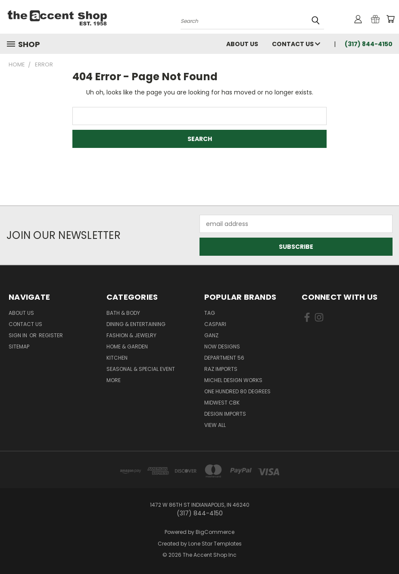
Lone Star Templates (215, 543)
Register (51, 335)
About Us (242, 44)
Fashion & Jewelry (131, 335)
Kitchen (117, 357)
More (113, 380)
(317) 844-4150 (369, 44)
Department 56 (224, 357)
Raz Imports (220, 369)
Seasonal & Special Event (140, 369)
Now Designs (222, 346)
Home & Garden (127, 346)
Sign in (18, 335)
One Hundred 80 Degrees (237, 391)
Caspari (215, 324)
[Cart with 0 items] (390, 19)
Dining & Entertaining (135, 324)
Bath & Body (123, 313)
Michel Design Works (233, 380)
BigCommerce (215, 532)
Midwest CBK (222, 402)
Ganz (211, 335)
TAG (209, 313)
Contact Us (296, 44)
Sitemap (19, 346)
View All (215, 425)
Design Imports (225, 413)
